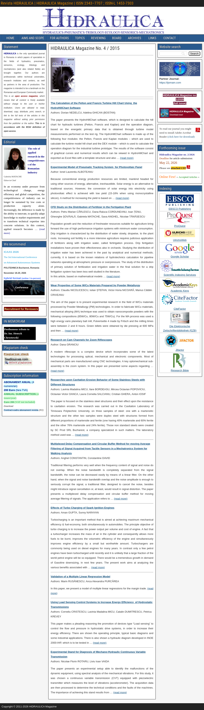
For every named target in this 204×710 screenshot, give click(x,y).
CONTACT (169, 38)
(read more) (127, 157)
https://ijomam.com (170, 82)
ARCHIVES (134, 38)
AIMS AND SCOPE (33, 38)
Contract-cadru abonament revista (21, 410)
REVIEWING (98, 38)
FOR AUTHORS (59, 38)
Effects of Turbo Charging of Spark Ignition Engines (82, 507)
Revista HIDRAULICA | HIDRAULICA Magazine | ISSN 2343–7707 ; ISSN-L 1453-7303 (67, 3)
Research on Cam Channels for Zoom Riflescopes (81, 339)
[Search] (194, 53)
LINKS (152, 38)
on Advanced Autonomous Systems (22, 262)
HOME (10, 38)
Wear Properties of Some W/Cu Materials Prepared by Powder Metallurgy (95, 285)
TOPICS (80, 38)
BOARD (116, 38)
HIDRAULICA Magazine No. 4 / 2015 (85, 48)
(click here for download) (181, 136)
